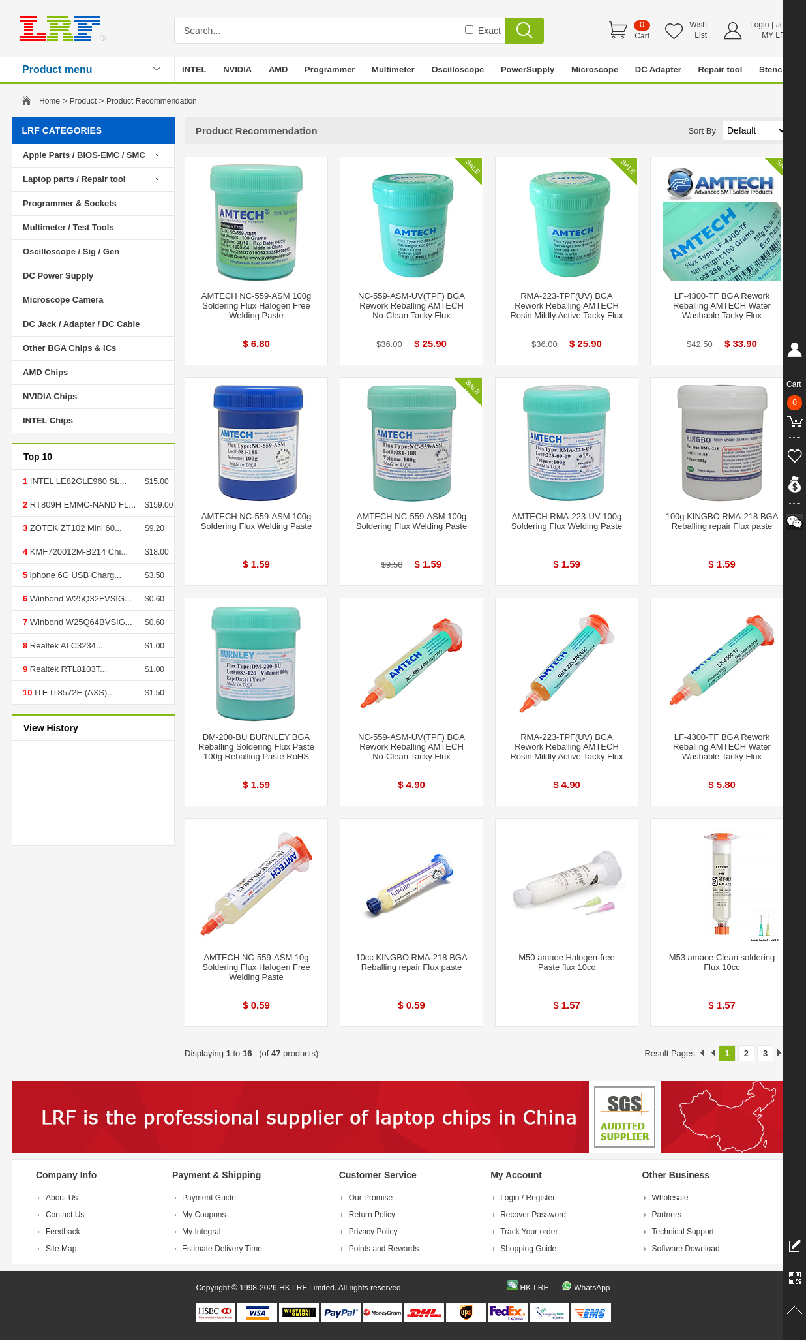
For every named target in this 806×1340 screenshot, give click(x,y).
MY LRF (776, 35)
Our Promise (371, 1197)
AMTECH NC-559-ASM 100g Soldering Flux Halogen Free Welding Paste (256, 305)
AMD (278, 69)
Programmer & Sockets (70, 203)
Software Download (686, 1248)
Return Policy (372, 1214)
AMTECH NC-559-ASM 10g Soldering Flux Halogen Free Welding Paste (256, 967)
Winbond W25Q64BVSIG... (79, 622)
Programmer (330, 69)
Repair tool (720, 69)
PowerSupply (527, 69)
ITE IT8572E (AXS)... (73, 692)
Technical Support (683, 1231)
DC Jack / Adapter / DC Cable (81, 324)
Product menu (57, 69)
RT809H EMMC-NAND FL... (81, 505)
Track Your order (529, 1231)
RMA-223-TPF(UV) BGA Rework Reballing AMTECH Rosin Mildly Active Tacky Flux (566, 305)
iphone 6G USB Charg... (74, 575)
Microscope (594, 69)
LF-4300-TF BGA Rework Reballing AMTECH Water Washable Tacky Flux (722, 305)
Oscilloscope (457, 69)
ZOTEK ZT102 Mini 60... (74, 528)
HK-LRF (534, 1287)
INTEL (194, 69)
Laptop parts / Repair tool (74, 179)
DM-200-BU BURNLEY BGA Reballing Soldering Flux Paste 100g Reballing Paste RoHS (256, 746)
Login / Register (527, 1197)
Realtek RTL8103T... (67, 669)
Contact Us (65, 1214)
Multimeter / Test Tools (68, 227)
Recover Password (533, 1214)
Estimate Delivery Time (222, 1248)
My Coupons (204, 1214)
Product (83, 101)
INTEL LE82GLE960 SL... (77, 481)
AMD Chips (45, 372)
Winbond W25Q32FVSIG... (79, 598)
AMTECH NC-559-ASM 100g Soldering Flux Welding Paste (256, 521)
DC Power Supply (58, 276)
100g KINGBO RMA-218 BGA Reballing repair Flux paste (722, 521)
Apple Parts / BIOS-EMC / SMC (84, 155)
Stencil (773, 69)
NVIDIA (237, 69)
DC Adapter (658, 69)
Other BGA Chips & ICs (69, 348)
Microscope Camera (63, 300)
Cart (641, 35)
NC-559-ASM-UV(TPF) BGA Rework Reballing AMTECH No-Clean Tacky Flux (411, 305)
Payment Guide (209, 1197)
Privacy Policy (373, 1231)
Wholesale (670, 1197)
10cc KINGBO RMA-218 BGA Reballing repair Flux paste (411, 962)
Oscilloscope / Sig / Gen (71, 251)
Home (49, 101)
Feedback (63, 1231)
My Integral (201, 1231)
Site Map (61, 1248)
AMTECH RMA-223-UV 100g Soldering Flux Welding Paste (566, 521)
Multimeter (393, 69)
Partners (666, 1214)
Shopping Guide (528, 1248)
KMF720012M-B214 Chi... (77, 551)
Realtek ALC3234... (65, 645)
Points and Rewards (384, 1248)
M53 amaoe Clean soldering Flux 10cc (722, 962)
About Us (62, 1197)
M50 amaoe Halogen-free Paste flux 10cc (566, 962)
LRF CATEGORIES (62, 130)
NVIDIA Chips (50, 396)
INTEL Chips (48, 420)
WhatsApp (592, 1287)
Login (759, 24)
